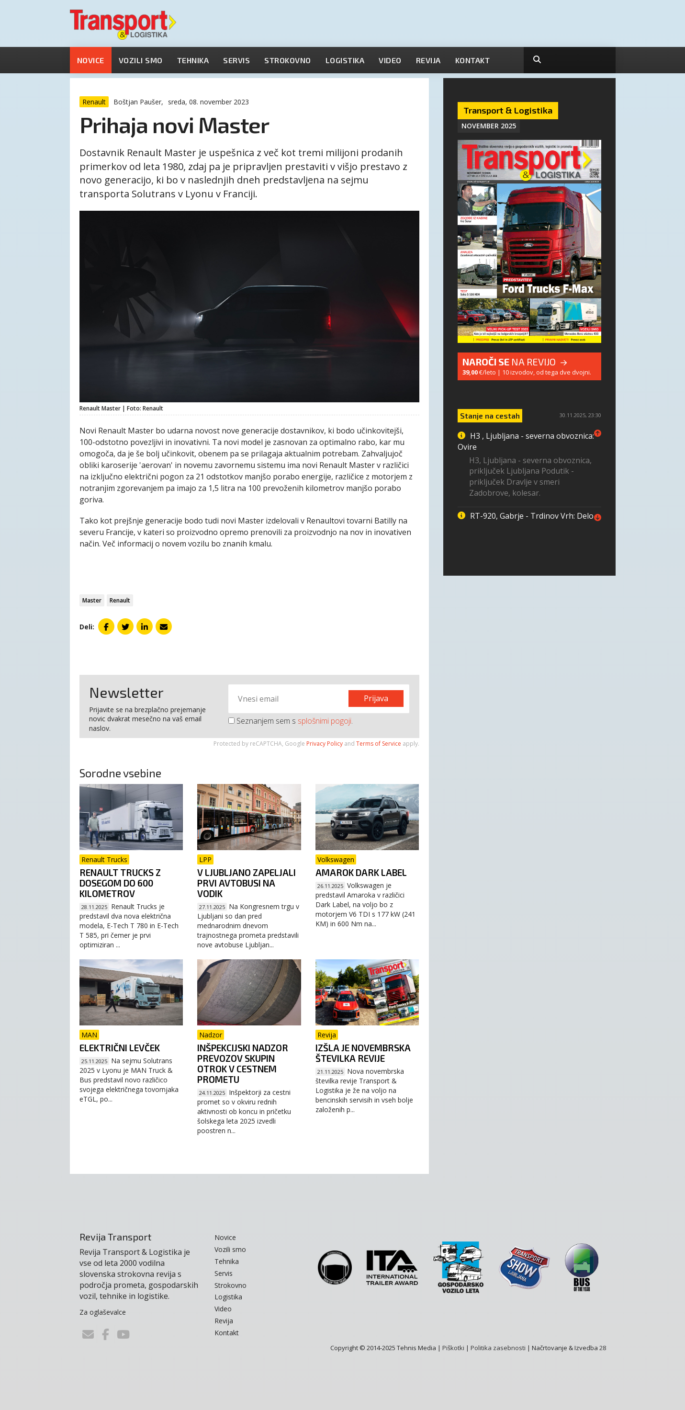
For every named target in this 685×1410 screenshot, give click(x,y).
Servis (236, 60)
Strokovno (287, 60)
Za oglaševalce (102, 1312)
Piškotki (453, 1347)
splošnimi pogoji (324, 721)
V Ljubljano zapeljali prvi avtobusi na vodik (246, 883)
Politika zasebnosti (498, 1347)
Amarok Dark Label (361, 872)
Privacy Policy (324, 743)
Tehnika (193, 60)
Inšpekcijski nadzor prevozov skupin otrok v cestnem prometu (242, 1063)
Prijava (376, 698)
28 (602, 1347)
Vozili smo (141, 60)
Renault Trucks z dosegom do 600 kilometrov (120, 883)
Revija (428, 60)
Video (390, 60)
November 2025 (488, 125)
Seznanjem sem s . (290, 721)
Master (91, 600)
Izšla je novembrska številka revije (363, 1053)
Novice (90, 60)
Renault (120, 600)
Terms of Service (378, 743)
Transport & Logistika (507, 110)
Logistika (345, 60)
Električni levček (119, 1047)
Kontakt (472, 60)
